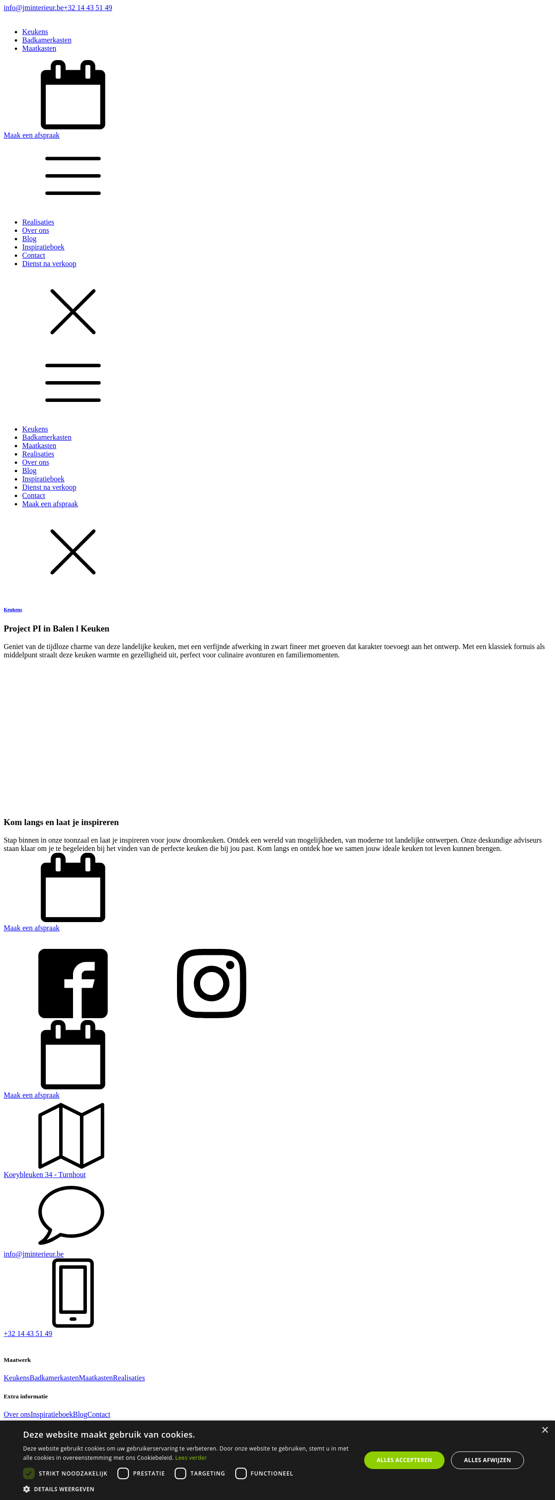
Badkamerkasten (47, 40)
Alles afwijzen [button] (487, 1460)
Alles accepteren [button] (405, 1460)
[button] (277, 100)
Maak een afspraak (50, 504)
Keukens (35, 32)
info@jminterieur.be (34, 8)
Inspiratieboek (43, 247)
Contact (33, 255)
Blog (29, 239)
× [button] (544, 1430)
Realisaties (38, 222)
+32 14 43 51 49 (88, 8)
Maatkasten (39, 48)
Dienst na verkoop (49, 263)
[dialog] (277, 1460)
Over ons (35, 230)
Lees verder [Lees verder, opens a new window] (191, 1458)
